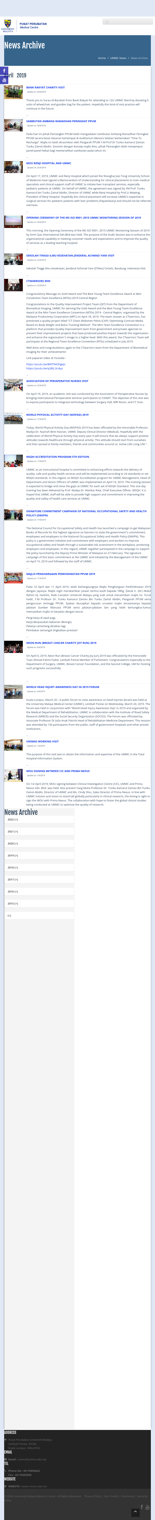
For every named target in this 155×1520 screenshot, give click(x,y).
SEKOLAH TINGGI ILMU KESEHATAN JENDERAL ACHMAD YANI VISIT (70, 255)
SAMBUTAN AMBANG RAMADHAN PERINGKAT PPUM (61, 121)
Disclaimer (128, 1496)
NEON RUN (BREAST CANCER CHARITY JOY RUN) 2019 (61, 643)
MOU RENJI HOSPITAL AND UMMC (48, 163)
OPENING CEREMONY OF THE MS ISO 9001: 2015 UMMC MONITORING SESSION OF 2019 (83, 217)
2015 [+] (13, 903)
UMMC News (118, 58)
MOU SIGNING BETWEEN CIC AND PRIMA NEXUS (58, 771)
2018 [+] (13, 867)
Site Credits (111, 1496)
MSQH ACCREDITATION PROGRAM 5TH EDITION (57, 457)
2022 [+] (13, 819)
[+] (9, 915)
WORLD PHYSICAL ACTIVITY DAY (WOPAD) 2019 (57, 415)
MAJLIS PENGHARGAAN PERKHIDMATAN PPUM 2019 (60, 574)
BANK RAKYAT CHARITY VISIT (45, 87)
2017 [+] (13, 879)
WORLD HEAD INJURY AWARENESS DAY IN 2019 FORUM (62, 687)
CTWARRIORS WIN (38, 281)
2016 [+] (13, 891)
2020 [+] (13, 843)
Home (102, 58)
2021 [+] (13, 831)
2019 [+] (13, 855)
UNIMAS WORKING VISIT (42, 741)
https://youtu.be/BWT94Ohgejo (46, 364)
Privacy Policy (92, 1496)
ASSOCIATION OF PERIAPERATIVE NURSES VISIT (57, 381)
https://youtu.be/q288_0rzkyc (44, 368)
